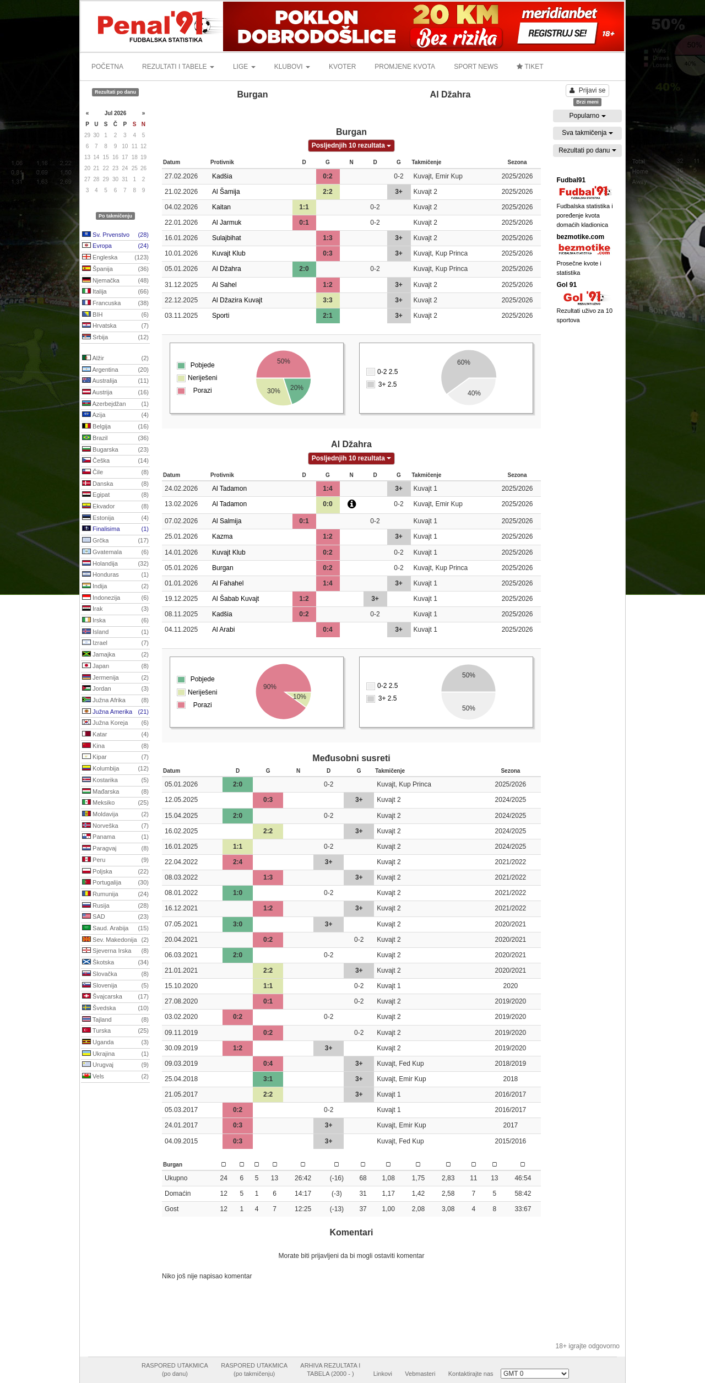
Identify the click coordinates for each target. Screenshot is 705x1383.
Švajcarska (115, 996)
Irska (115, 620)
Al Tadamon (229, 488)
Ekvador (115, 506)
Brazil (115, 438)
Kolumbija (115, 768)
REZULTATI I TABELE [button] (178, 66)
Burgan (223, 568)
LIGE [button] (244, 66)
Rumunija (115, 894)
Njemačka (115, 280)
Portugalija (115, 882)
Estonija (115, 518)
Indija (115, 586)
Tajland (115, 1020)
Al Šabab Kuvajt (235, 599)
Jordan (115, 689)
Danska (115, 484)
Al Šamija (226, 192)
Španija (115, 269)
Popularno (587, 116)
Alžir (115, 358)
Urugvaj (115, 1065)
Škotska (115, 962)
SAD (115, 917)
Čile (115, 472)
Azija (115, 415)
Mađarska (115, 792)
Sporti (220, 315)
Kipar (115, 757)
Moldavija (115, 814)
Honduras (115, 575)
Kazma (222, 536)
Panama (115, 837)
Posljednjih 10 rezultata (352, 145)
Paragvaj (115, 848)
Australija (115, 381)
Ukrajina (115, 1054)
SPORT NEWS (476, 66)
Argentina (115, 370)
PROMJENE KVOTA (405, 66)
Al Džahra (226, 269)
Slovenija (115, 985)
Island (115, 632)
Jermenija (115, 678)
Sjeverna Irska (115, 951)
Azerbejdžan (115, 404)
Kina (115, 746)
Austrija (115, 392)
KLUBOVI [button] (292, 66)
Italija (115, 292)
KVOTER (342, 66)
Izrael (115, 643)
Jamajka (115, 654)
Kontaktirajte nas (471, 1373)
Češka (115, 461)
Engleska (115, 257)
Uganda (115, 1042)
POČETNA (107, 66)
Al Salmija (226, 521)
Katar (115, 734)
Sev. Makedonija (115, 940)
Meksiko (115, 803)
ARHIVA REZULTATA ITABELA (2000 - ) (330, 1369)
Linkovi (382, 1373)
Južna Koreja (115, 723)
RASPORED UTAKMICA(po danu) (175, 1369)
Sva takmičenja (587, 133)
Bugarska (115, 450)
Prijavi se (588, 90)
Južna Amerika (115, 712)
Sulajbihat (226, 238)
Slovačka (115, 974)
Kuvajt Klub (229, 253)
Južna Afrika (115, 700)
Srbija (115, 337)
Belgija (115, 426)
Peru (115, 860)
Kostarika (115, 780)
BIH (115, 315)
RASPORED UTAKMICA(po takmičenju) (254, 1369)
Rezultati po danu (587, 150)
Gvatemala (115, 552)
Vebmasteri (420, 1373)
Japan (115, 666)
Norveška (115, 826)
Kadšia (222, 176)
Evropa (115, 246)
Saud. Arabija (115, 928)
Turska (115, 1031)
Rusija (115, 906)
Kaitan (221, 207)
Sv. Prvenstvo (115, 235)
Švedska (115, 1008)
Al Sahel (224, 285)
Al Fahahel (227, 583)
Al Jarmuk (226, 222)
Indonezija (115, 598)
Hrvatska (115, 326)
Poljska (115, 871)
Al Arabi (223, 629)
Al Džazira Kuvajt (237, 300)
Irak (115, 609)
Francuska (115, 303)
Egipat (115, 495)
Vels (115, 1076)
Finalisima (115, 529)
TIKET (530, 66)
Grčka (115, 540)
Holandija (115, 564)
